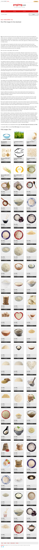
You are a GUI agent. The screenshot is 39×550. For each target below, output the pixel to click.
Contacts (34, 11)
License (24, 11)
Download (5, 145)
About (5, 11)
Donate (14, 11)
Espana (8, 1)
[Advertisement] (9, 29)
